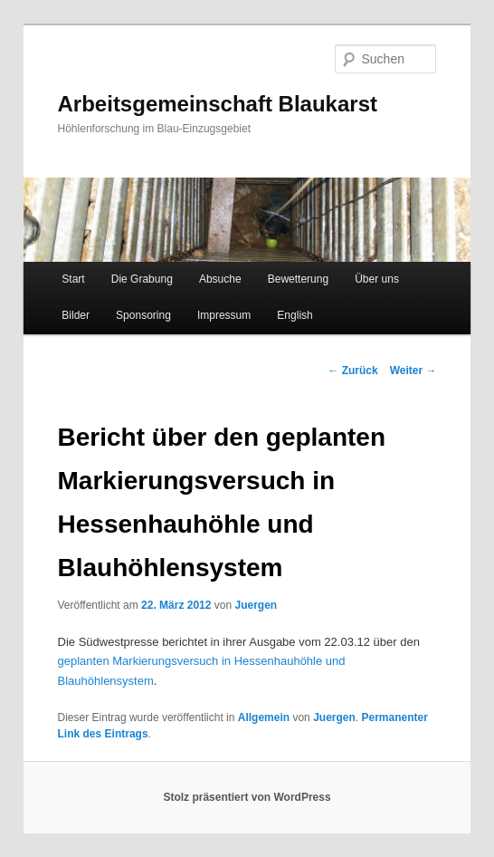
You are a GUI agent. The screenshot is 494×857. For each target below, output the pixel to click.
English (294, 315)
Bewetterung (298, 279)
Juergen (255, 605)
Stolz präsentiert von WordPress (246, 797)
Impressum (224, 315)
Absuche (220, 279)
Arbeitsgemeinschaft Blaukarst (217, 103)
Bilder (76, 315)
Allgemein (264, 717)
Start (73, 279)
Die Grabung (142, 279)
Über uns (377, 279)
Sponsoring (143, 315)
